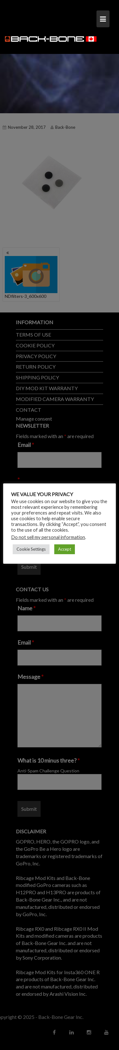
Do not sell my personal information (48, 537)
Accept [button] (64, 548)
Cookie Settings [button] (31, 548)
